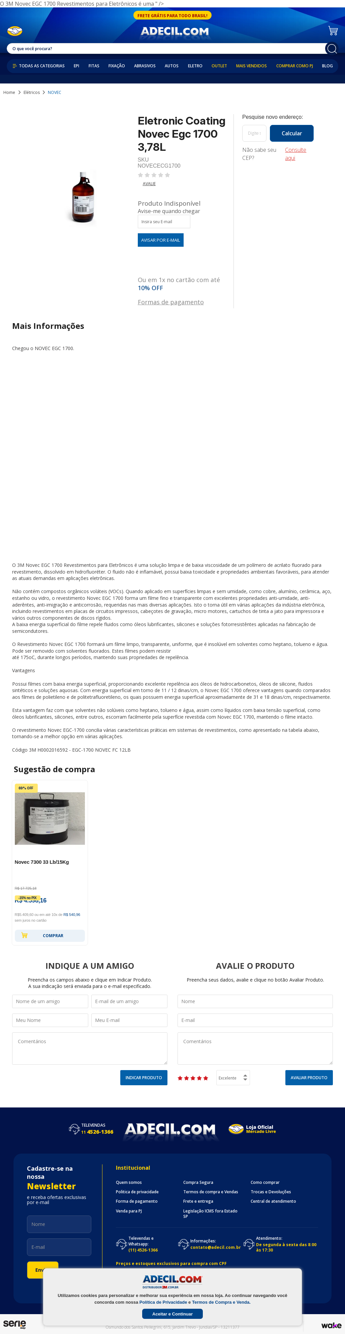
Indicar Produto (144, 1078)
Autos (172, 66)
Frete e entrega (198, 1201)
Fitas (94, 66)
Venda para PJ (129, 1211)
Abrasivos (145, 66)
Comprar (42, 935)
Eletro (195, 66)
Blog (327, 66)
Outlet (219, 66)
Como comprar (265, 1182)
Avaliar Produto (309, 1078)
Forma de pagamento (137, 1201)
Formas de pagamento (171, 301)
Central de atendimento (273, 1201)
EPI (76, 66)
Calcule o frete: (278, 117)
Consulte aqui (295, 154)
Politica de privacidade (137, 1192)
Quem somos (129, 1182)
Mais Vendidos (251, 66)
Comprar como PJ (294, 66)
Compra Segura (198, 1182)
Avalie (149, 183)
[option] (50, 863)
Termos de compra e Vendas (210, 1192)
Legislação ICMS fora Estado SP (210, 1213)
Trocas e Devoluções (271, 1192)
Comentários (89, 1048)
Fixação (116, 66)
